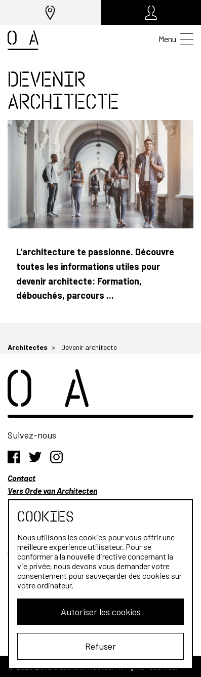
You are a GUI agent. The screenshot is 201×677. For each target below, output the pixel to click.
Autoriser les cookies (101, 611)
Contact (21, 478)
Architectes (28, 347)
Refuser (100, 646)
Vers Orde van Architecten (52, 490)
